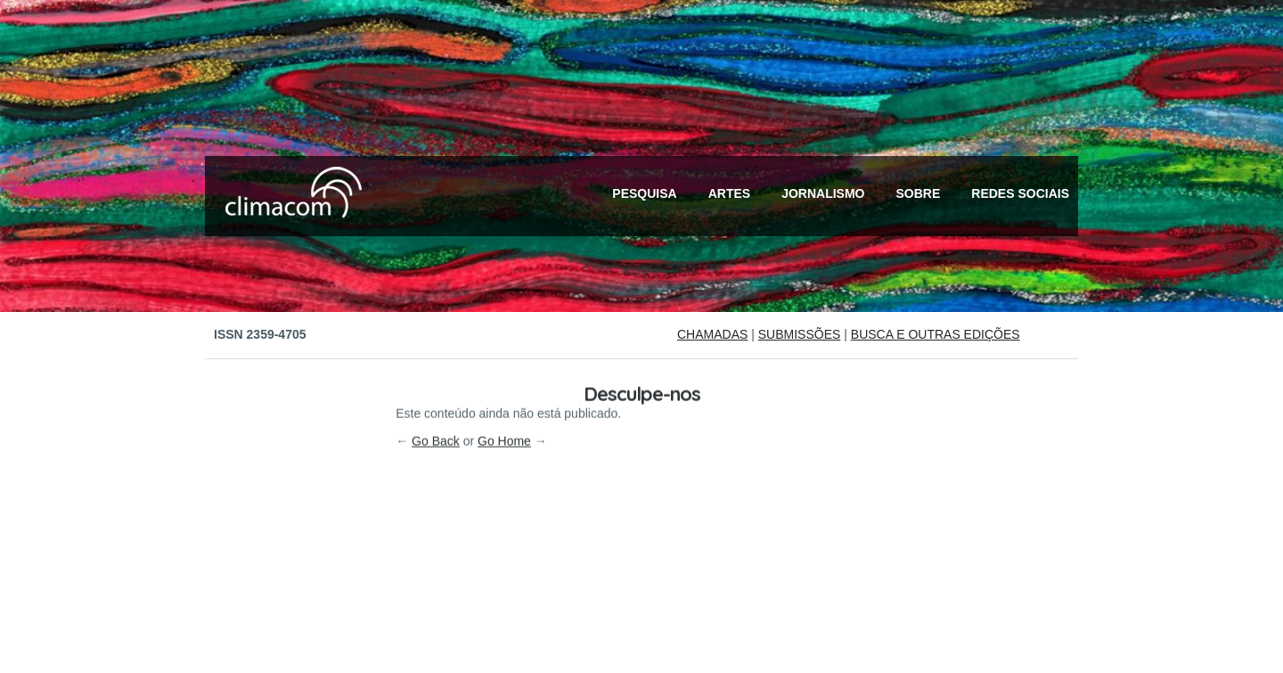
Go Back (436, 358)
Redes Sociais (1020, 193)
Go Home (504, 358)
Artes (729, 193)
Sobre (918, 193)
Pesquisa (644, 193)
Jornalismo (822, 193)
